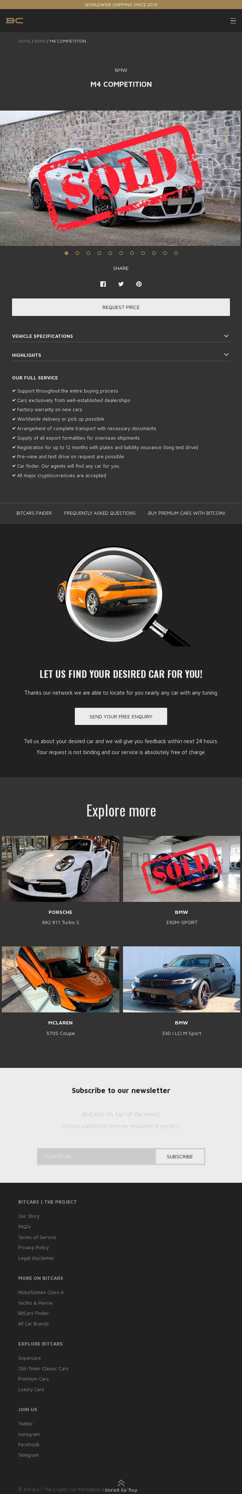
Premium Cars (33, 1379)
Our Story (28, 1216)
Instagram (29, 1434)
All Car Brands (33, 1324)
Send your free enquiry (121, 716)
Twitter (25, 1424)
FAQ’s (24, 1226)
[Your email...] (121, 1156)
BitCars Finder (33, 1313)
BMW (40, 41)
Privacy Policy (33, 1248)
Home (24, 41)
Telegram (28, 1455)
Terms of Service (37, 1237)
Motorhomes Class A (41, 1292)
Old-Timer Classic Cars (43, 1368)
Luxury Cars (31, 1389)
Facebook (29, 1445)
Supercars (29, 1358)
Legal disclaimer (36, 1258)
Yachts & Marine (35, 1303)
